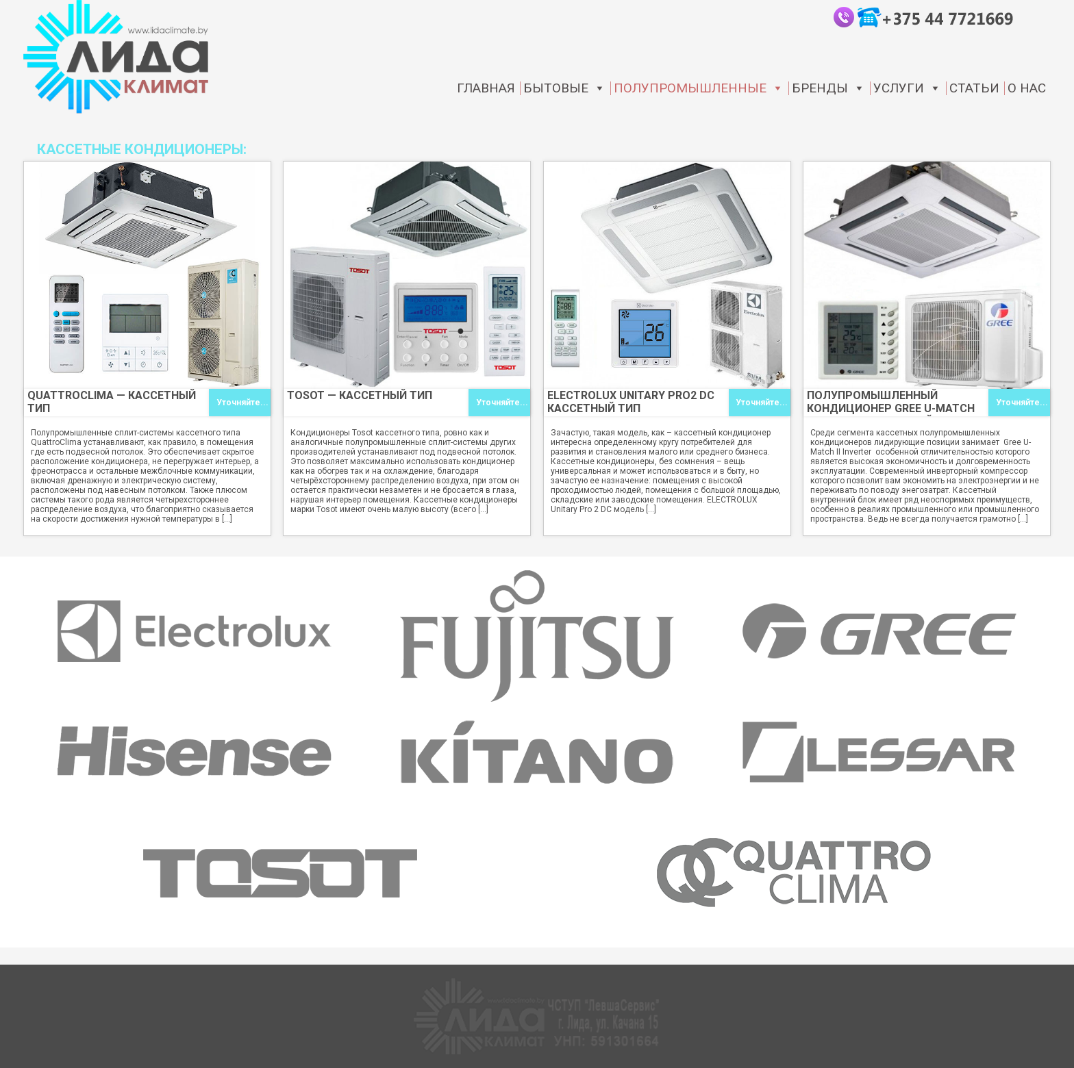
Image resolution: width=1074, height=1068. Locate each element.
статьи (974, 88)
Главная (486, 88)
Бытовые (564, 88)
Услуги (907, 88)
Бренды (828, 88)
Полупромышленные (699, 88)
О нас (1027, 88)
